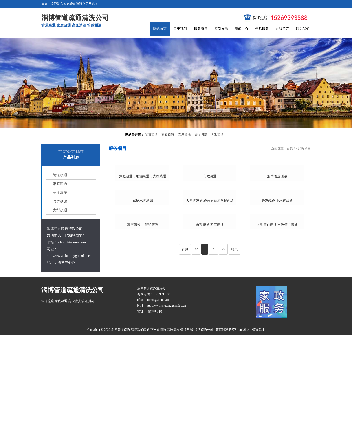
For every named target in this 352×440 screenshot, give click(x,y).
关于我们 (180, 29)
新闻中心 (241, 29)
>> (223, 367)
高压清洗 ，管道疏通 (142, 343)
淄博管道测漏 (277, 211)
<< (196, 367)
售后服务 (262, 29)
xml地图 (244, 434)
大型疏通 (217, 134)
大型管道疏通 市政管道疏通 (277, 335)
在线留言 (282, 29)
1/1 (213, 367)
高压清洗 (184, 134)
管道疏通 (151, 134)
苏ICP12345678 (226, 434)
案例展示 (221, 29)
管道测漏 (200, 134)
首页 (290, 148)
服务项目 (200, 29)
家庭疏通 (167, 134)
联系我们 (303, 29)
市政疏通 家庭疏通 (210, 335)
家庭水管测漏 (143, 279)
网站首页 (160, 29)
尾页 (234, 367)
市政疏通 (210, 215)
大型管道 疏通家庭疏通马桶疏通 (210, 275)
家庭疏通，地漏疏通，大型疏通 (142, 212)
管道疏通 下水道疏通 (277, 272)
